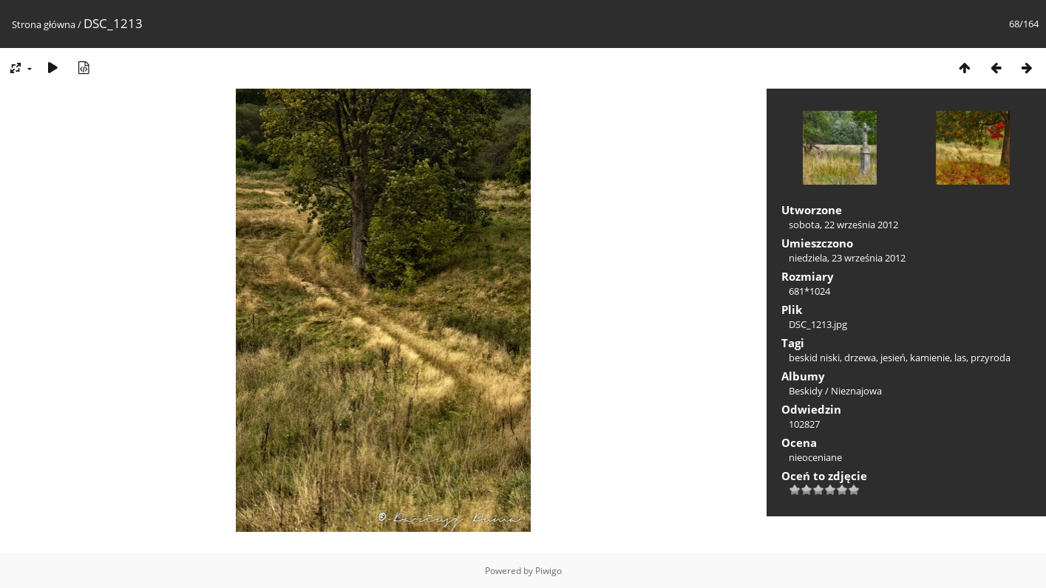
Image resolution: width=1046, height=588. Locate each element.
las (960, 357)
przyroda (991, 357)
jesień (893, 357)
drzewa (860, 357)
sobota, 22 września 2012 (843, 224)
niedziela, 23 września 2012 (847, 257)
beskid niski (814, 357)
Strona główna (43, 24)
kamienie (930, 357)
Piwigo (548, 570)
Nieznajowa (856, 390)
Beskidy (806, 390)
